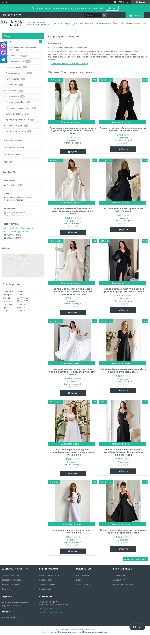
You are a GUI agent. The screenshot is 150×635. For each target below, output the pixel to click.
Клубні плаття (12, 79)
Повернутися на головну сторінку (69, 63)
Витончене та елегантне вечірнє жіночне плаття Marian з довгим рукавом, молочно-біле (73, 291)
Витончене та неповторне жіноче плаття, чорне (123, 209)
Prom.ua (90, 629)
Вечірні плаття (13, 55)
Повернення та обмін (107, 23)
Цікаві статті (119, 580)
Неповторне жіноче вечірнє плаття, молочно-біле (73, 531)
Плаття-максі (12, 96)
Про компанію (83, 575)
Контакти (8, 162)
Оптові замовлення (130, 23)
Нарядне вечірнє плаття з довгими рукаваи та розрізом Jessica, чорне (123, 290)
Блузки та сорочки (15, 114)
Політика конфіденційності (95, 632)
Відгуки (79, 580)
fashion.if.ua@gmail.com (17, 231)
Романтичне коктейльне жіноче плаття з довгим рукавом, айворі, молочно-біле (72, 130)
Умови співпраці (83, 584)
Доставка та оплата (83, 23)
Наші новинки (45, 580)
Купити (74, 152)
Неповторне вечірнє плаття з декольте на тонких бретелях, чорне (123, 531)
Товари (7, 42)
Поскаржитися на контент (70, 632)
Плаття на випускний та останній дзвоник (21, 48)
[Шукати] (104, 15)
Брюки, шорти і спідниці (17, 120)
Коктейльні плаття (15, 61)
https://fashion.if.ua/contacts (20, 228)
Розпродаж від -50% (16, 131)
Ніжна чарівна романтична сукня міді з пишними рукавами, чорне (123, 370)
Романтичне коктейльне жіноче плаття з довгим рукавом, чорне (123, 129)
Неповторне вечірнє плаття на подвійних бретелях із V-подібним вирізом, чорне (123, 452)
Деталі (112, 8)
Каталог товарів (62, 23)
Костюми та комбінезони (18, 108)
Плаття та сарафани (16, 102)
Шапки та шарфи (14, 125)
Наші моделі (45, 589)
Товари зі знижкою (48, 584)
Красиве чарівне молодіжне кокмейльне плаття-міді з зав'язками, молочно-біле (72, 452)
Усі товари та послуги (134, 559)
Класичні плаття (13, 67)
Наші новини (119, 575)
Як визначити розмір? (123, 584)
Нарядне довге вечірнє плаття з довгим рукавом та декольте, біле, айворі (72, 211)
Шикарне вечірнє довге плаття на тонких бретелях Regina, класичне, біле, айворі (72, 372)
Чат (137, 627)
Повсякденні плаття (15, 73)
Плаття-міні (11, 85)
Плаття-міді (12, 90)
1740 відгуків (123, 2)
